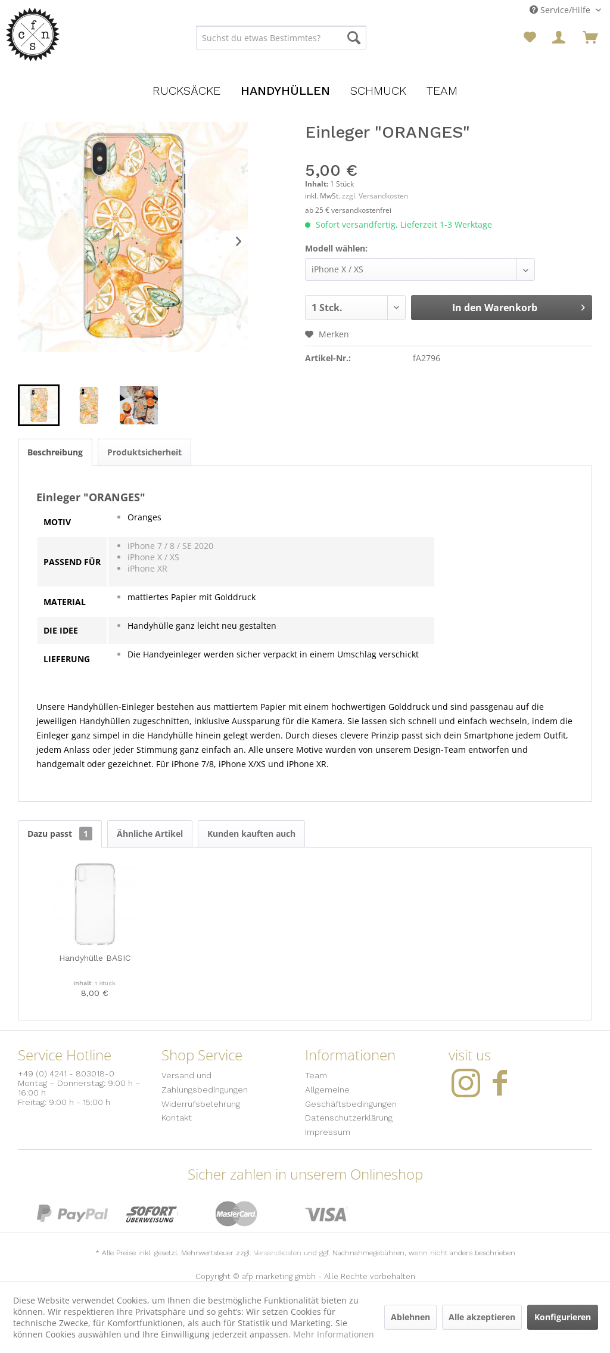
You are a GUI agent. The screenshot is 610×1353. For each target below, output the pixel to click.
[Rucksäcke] (186, 90)
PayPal (72, 1214)
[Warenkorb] (590, 37)
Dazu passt (59, 833)
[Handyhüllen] (285, 90)
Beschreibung (55, 452)
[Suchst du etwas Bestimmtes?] (281, 37)
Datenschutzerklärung (349, 1117)
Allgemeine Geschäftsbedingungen (351, 1097)
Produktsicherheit (144, 452)
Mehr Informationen (333, 1334)
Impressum (327, 1132)
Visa (326, 1214)
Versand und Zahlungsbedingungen (204, 1082)
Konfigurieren (562, 1317)
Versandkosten (277, 1253)
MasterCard (237, 1214)
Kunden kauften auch (251, 833)
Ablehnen (410, 1317)
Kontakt (176, 1117)
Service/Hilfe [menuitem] (561, 9)
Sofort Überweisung (152, 1214)
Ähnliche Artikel (150, 833)
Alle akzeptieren (482, 1317)
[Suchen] (353, 37)
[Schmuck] (378, 90)
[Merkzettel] (530, 37)
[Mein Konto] (559, 37)
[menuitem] (281, 37)
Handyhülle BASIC (94, 958)
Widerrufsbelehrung (200, 1104)
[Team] (442, 90)
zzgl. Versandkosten (375, 196)
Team (316, 1075)
